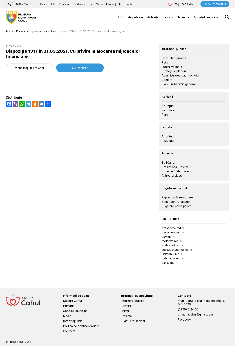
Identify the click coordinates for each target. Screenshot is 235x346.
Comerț (167, 80)
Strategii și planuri (174, 71)
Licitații (168, 17)
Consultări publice (174, 58)
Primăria (64, 4)
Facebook (184, 319)
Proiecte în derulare (175, 171)
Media (99, 4)
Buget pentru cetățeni (176, 201)
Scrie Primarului (215, 4)
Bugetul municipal (206, 17)
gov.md (166, 236)
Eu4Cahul (168, 162)
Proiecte (183, 17)
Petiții (165, 62)
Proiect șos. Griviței (175, 167)
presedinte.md (171, 228)
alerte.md (168, 262)
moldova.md (170, 241)
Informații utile (114, 4)
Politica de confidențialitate (81, 326)
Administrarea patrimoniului (180, 75)
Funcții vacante (172, 67)
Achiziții (152, 17)
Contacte (131, 4)
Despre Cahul (48, 4)
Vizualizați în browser (29, 68)
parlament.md (171, 232)
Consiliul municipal (82, 4)
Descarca (80, 68)
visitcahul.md (170, 254)
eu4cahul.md (171, 245)
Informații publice (130, 17)
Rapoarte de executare (177, 197)
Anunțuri (168, 106)
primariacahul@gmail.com (195, 314)
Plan (165, 114)
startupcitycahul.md (175, 249)
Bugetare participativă (176, 206)
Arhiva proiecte (172, 175)
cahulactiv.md (171, 258)
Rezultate (168, 110)
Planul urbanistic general (179, 84)
